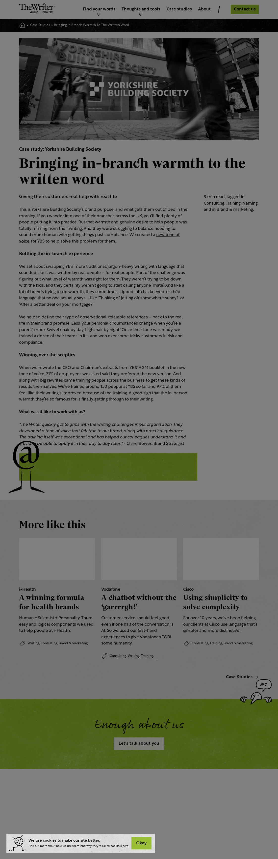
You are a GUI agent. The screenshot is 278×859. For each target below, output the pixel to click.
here (125, 846)
